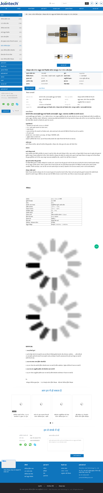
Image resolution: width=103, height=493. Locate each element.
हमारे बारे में (43, 8)
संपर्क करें (81, 8)
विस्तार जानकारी (30, 88)
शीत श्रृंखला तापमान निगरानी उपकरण (11, 41)
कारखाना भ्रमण (56, 8)
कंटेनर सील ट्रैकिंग (11, 37)
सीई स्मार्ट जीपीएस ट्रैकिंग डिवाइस (65, 382)
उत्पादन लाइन (64, 468)
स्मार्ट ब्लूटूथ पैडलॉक (11, 32)
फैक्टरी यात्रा (3, 66)
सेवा (44, 473)
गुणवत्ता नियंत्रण (68, 8)
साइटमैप (40, 486)
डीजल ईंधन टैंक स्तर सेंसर (11, 54)
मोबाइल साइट (62, 486)
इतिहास (45, 471)
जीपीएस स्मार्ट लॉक (11, 28)
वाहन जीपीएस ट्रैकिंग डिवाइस (11, 59)
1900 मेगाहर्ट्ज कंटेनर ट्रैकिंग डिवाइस (48, 382)
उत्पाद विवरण (42, 88)
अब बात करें (95, 8)
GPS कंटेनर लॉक (11, 23)
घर (6, 8)
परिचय (44, 468)
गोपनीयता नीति (50, 486)
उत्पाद (11, 15)
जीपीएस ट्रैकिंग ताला (11, 19)
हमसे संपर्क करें (4, 73)
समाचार (2, 77)
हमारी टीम (45, 475)
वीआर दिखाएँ (31, 8)
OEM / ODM (64, 471)
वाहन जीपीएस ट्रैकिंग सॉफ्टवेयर (11, 50)
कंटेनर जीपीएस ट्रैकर (11, 46)
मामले (2, 80)
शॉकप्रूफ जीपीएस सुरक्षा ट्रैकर (32, 382)
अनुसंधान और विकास (66, 473)
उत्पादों (18, 8)
